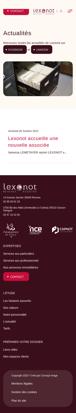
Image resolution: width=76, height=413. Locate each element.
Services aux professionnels (21, 260)
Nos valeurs (10, 307)
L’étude (9, 293)
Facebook (15, 49)
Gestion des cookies (24, 392)
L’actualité (9, 321)
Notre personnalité (14, 314)
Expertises (12, 246)
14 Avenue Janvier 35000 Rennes (22, 197)
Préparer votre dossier (23, 341)
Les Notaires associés (17, 300)
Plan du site (18, 400)
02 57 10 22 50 (11, 214)
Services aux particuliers (18, 253)
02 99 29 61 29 (11, 201)
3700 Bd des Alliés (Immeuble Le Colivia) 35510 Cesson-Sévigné (34, 209)
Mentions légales (22, 383)
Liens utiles (10, 349)
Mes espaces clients (16, 356)
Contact (17, 276)
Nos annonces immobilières (20, 267)
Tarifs (6, 328)
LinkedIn (42, 49)
